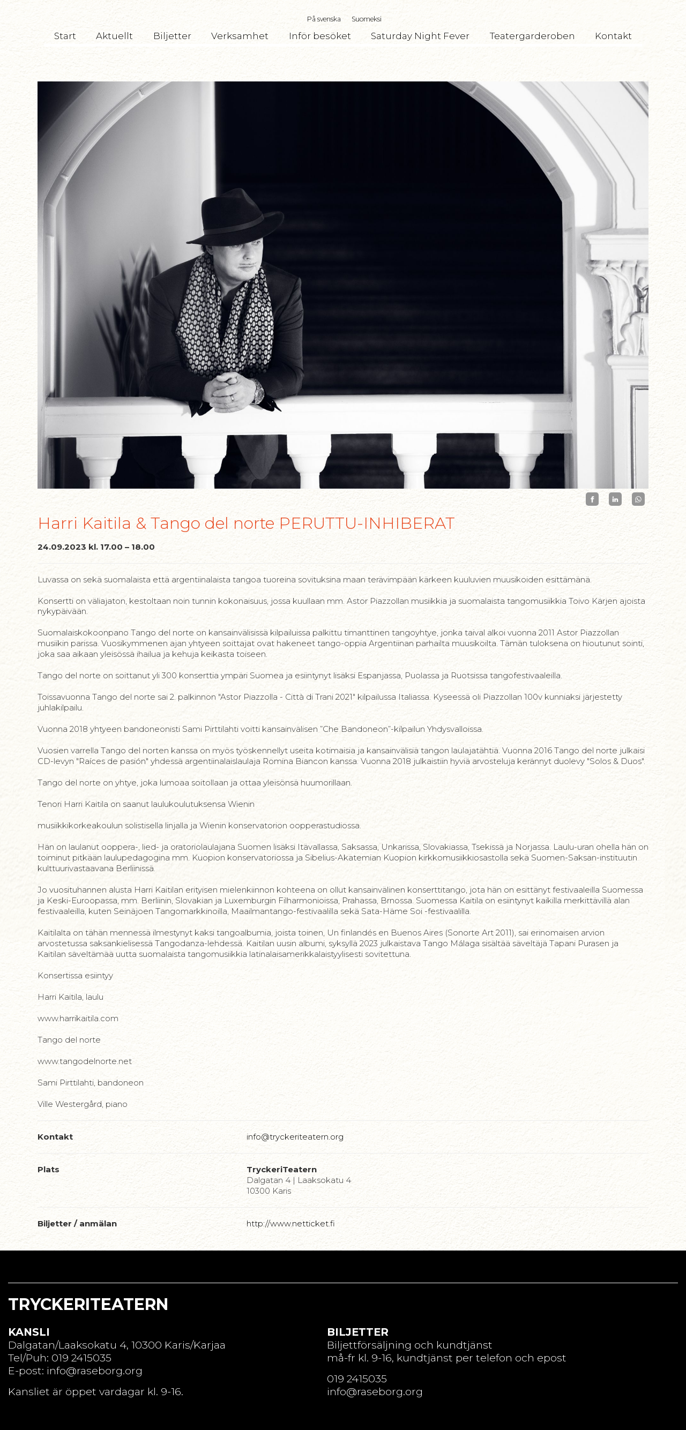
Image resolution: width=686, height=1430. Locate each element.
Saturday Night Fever (420, 36)
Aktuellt (114, 36)
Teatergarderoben (532, 36)
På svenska (324, 19)
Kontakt (613, 36)
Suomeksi (367, 19)
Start (65, 36)
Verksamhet (240, 36)
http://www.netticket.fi (291, 1223)
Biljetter (172, 36)
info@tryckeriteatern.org (295, 1137)
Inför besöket (320, 36)
